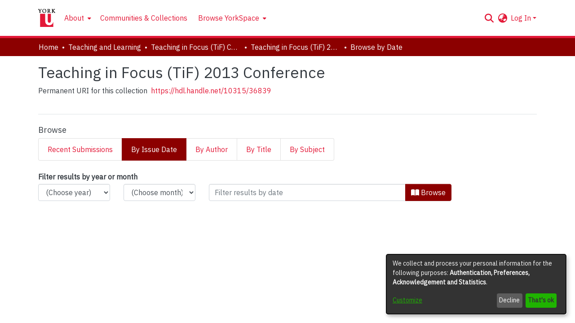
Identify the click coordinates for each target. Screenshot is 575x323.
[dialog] (476, 284)
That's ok (541, 300)
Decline (509, 300)
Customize (407, 300)
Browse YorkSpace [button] (228, 17)
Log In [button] (522, 17)
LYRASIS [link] (356, 305)
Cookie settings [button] (253, 316)
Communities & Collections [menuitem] (143, 17)
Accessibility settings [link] (314, 316)
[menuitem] (76, 18)
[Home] (46, 18)
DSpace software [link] (233, 305)
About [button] (74, 17)
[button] (489, 18)
